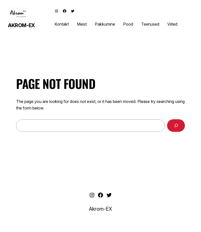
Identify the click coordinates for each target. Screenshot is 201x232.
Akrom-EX (21, 25)
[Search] (176, 125)
